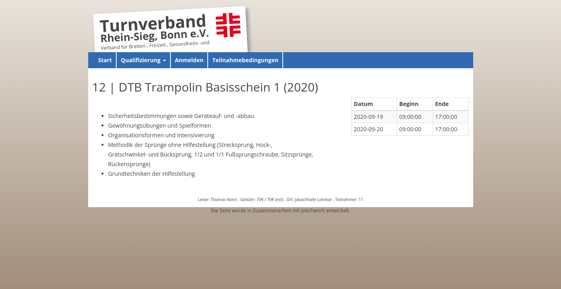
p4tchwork (313, 210)
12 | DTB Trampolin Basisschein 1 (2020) (205, 87)
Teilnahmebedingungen (245, 60)
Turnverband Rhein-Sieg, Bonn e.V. (154, 29)
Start (105, 60)
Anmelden (189, 60)
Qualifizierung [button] (143, 60)
